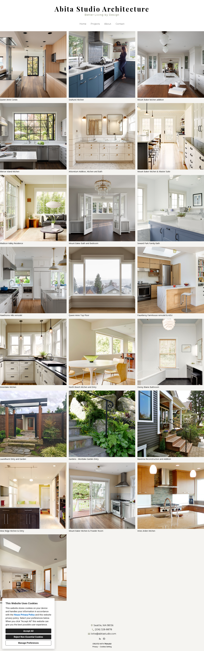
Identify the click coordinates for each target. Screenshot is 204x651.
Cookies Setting (106, 647)
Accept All (28, 631)
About (107, 24)
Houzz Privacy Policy (24, 614)
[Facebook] (104, 639)
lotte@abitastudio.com (103, 633)
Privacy (95, 647)
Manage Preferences (28, 643)
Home (83, 24)
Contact (120, 24)
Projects (95, 24)
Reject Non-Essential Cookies (28, 637)
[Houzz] (100, 639)
